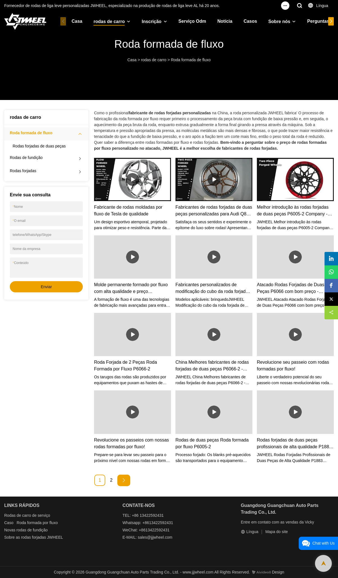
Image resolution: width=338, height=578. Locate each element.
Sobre (9, 537)
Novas (9, 530)
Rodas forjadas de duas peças (39, 146)
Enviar (46, 287)
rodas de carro (109, 21)
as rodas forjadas (31, 537)
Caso (8, 522)
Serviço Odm (192, 21)
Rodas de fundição (26, 157)
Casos (250, 21)
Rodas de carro (17, 515)
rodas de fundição (32, 530)
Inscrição (151, 21)
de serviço (41, 515)
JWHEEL (55, 537)
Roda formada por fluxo (37, 522)
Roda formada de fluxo (191, 60)
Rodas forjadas (23, 171)
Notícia (224, 21)
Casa (77, 21)
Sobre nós (279, 21)
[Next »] (123, 480)
